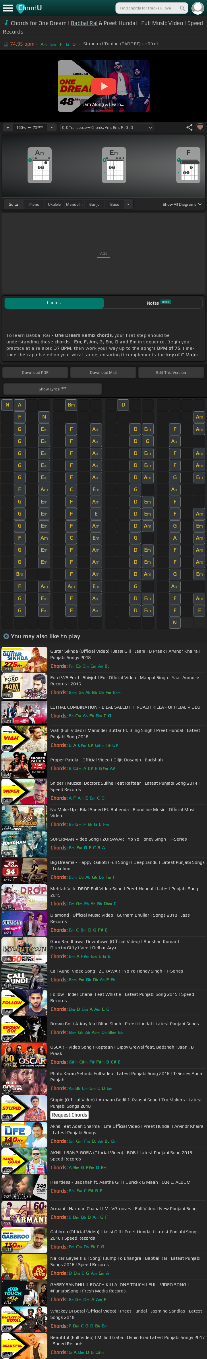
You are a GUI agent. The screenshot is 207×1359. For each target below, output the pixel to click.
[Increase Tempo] (52, 127)
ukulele (54, 204)
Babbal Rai (84, 23)
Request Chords (69, 1115)
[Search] (182, 8)
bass (114, 204)
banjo (94, 204)
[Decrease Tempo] (8, 127)
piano (34, 204)
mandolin (74, 204)
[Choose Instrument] (128, 204)
